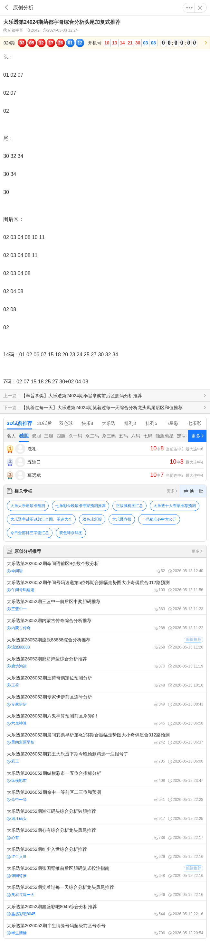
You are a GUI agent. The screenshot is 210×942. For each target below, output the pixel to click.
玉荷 (13, 685)
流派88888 (18, 647)
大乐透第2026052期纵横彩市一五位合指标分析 (105, 776)
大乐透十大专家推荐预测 (174, 506)
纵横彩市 (17, 780)
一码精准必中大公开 (159, 519)
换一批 (193, 491)
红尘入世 (17, 856)
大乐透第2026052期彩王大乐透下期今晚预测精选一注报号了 (105, 757)
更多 (189, 7)
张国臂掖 (17, 875)
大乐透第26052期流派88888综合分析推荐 (105, 643)
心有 (13, 837)
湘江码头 (17, 818)
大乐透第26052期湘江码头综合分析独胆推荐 (105, 814)
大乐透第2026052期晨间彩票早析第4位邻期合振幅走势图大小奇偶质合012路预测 (105, 738)
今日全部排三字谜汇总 (29, 533)
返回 (6, 7)
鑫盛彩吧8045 (21, 914)
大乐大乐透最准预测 (27, 506)
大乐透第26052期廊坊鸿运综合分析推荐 (105, 662)
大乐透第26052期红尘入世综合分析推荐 (105, 852)
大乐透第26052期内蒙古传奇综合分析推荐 (105, 624)
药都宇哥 (13, 30)
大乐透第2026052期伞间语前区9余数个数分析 (105, 567)
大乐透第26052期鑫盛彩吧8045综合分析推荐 (105, 910)
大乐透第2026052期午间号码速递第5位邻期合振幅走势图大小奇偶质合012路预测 (105, 586)
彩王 (13, 761)
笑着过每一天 (20, 894)
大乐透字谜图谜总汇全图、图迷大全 (41, 519)
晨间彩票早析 (20, 742)
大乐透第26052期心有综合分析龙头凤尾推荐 (105, 833)
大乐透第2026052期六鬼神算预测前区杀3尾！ (105, 719)
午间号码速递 (20, 590)
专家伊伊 (17, 704)
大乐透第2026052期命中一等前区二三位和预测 (105, 795)
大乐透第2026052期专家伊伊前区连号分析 (105, 700)
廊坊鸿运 (17, 666)
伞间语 (15, 571)
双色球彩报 (92, 519)
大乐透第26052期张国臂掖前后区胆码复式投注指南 (105, 871)
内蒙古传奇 (19, 628)
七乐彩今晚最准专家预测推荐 (80, 506)
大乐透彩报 (121, 519)
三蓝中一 (17, 609)
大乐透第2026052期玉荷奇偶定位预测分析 (105, 681)
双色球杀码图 (70, 533)
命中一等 (17, 799)
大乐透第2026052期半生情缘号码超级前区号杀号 (105, 929)
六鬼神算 (17, 723)
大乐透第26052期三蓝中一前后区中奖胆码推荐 (105, 605)
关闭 (200, 7)
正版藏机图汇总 (129, 506)
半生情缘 (17, 933)
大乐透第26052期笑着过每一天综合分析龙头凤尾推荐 (105, 890)
